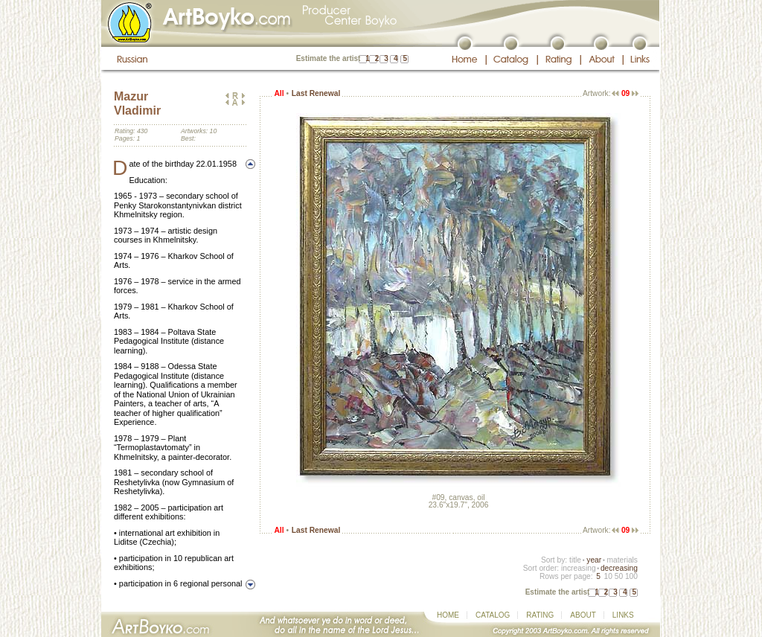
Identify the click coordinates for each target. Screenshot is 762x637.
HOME (448, 615)
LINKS (623, 615)
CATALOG (493, 615)
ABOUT (582, 615)
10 (607, 576)
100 (631, 576)
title (575, 560)
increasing (578, 568)
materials (622, 560)
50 (619, 576)
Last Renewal (316, 93)
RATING (540, 615)
